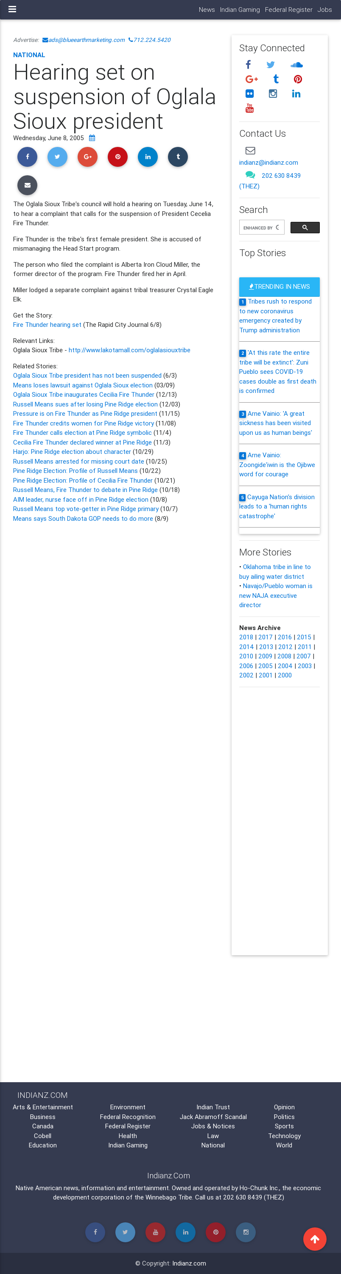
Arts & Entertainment (43, 1107)
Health (128, 1136)
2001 (266, 675)
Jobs (325, 10)
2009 (265, 656)
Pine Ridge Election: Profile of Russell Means (76, 471)
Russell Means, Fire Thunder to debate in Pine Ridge (86, 490)
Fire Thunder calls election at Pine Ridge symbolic (83, 432)
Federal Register (289, 10)
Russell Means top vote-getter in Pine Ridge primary (86, 509)
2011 (305, 647)
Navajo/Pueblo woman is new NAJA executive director (276, 595)
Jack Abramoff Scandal (213, 1117)
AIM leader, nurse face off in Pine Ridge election (81, 499)
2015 (304, 637)
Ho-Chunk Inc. (259, 1188)
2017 (265, 637)
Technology (284, 1136)
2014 (246, 647)
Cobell (42, 1136)
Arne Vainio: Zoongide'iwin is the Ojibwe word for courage (277, 464)
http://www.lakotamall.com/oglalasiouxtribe (129, 350)
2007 (303, 656)
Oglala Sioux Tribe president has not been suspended (88, 375)
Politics (284, 1117)
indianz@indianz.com (268, 162)
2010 (246, 656)
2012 (285, 647)
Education (43, 1145)
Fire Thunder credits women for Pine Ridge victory (83, 423)
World (284, 1145)
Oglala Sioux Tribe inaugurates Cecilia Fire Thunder (83, 394)
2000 (285, 675)
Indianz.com (189, 1263)
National (29, 55)
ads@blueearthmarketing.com (83, 40)
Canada (42, 1126)
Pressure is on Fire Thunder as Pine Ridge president (85, 413)
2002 (246, 675)
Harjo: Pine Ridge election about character (73, 452)
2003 (305, 666)
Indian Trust (213, 1107)
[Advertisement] (116, 595)
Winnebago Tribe (168, 1197)
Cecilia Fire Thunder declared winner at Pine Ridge (83, 442)
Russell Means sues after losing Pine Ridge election (85, 404)
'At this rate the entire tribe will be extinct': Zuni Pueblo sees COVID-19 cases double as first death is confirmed (277, 371)
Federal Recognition (128, 1117)
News (207, 10)
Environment (127, 1107)
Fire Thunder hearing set (48, 325)
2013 (266, 647)
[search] (261, 228)
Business (43, 1117)
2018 (246, 637)
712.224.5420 (149, 40)
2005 (265, 666)
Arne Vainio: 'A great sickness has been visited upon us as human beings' (275, 423)
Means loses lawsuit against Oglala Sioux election (83, 385)
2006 (246, 666)
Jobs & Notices (213, 1126)
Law (213, 1136)
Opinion (284, 1107)
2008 (284, 656)
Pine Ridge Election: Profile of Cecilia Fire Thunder (83, 480)
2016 (285, 637)
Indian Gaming (240, 10)
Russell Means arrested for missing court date (78, 461)
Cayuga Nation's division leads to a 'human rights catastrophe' (277, 506)
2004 (285, 666)
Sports (284, 1126)
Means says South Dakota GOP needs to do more (84, 518)
